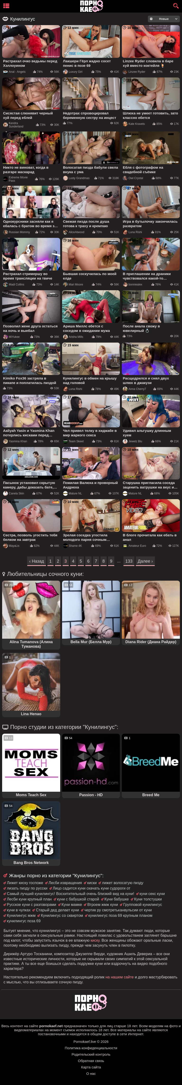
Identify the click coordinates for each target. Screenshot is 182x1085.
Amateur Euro (134, 545)
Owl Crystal (133, 178)
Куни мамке (72, 905)
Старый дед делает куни (57, 910)
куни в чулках (19, 910)
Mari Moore (73, 284)
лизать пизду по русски (27, 888)
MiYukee (11, 337)
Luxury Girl (72, 71)
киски (92, 883)
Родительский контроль (91, 1054)
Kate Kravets (134, 124)
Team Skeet (73, 441)
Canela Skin (13, 493)
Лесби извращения (65, 883)
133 (128, 561)
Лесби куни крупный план (29, 899)
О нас (91, 1073)
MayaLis (11, 545)
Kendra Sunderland (13, 125)
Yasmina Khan (15, 441)
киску (95, 940)
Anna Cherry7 (134, 389)
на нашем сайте (119, 977)
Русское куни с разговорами (31, 905)
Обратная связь (91, 1061)
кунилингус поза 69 (24, 921)
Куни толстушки (148, 899)
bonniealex (132, 284)
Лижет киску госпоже (25, 883)
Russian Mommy (16, 232)
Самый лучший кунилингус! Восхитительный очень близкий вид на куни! (70, 894)
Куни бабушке (117, 899)
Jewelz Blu (132, 441)
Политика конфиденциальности (91, 1048)
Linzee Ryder (134, 71)
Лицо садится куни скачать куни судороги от (91, 888)
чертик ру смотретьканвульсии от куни (118, 910)
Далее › (145, 561)
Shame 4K (72, 545)
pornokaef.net (51, 1026)
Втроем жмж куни (102, 905)
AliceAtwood (73, 232)
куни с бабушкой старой (78, 899)
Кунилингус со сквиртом (62, 915)
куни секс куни (152, 894)
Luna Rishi (132, 232)
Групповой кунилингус (142, 905)
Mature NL (72, 493)
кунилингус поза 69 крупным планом (120, 915)
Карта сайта (91, 1067)
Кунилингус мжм (21, 915)
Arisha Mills (73, 337)
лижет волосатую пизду (122, 883)
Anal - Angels (14, 71)
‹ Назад (36, 561)
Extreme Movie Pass (15, 179)
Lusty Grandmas (76, 178)
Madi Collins (13, 284)
